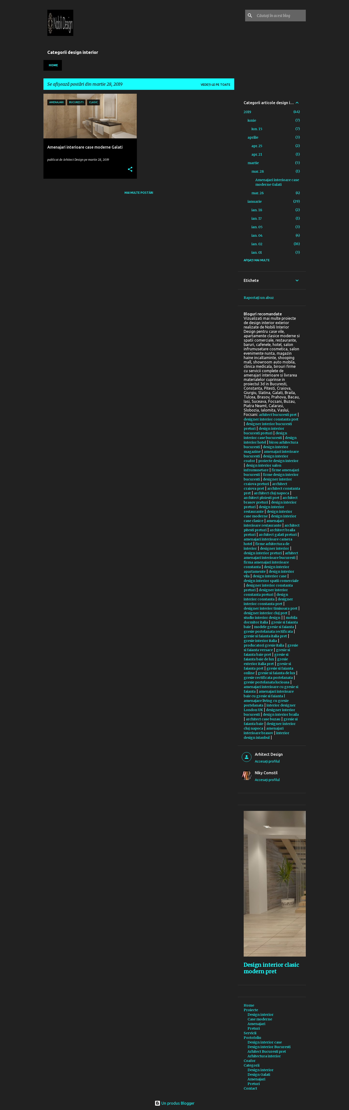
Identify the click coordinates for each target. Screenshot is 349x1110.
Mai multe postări (139, 192)
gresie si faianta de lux (276, 673)
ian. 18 (256, 210)
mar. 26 (257, 193)
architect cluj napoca (271, 493)
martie (253, 163)
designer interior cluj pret (265, 613)
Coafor (250, 1061)
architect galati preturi (278, 534)
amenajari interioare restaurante (264, 523)
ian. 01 (256, 252)
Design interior (261, 1014)
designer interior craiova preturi (268, 481)
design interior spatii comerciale (271, 581)
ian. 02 (256, 244)
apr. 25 (256, 146)
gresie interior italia (260, 641)
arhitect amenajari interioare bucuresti (271, 555)
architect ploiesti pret (261, 498)
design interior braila (281, 714)
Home (53, 65)
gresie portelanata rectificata (268, 631)
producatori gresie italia (264, 645)
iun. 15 (256, 129)
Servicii (250, 1033)
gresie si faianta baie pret (267, 652)
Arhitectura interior (264, 1056)
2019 (247, 112)
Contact (250, 1088)
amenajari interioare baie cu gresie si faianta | (269, 693)
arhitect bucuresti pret (278, 414)
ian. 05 (257, 227)
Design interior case (265, 1042)
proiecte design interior (278, 461)
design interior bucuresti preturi (264, 430)
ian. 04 (257, 235)
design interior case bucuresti (265, 435)
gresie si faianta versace (271, 647)
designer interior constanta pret (271, 419)
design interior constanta (266, 596)
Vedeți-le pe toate (215, 84)
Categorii (251, 1065)
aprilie (253, 137)
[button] (130, 169)
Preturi (254, 1028)
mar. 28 (257, 171)
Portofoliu (252, 1037)
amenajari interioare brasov (263, 730)
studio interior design (262, 617)
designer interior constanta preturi (266, 592)
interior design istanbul (266, 735)
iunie (252, 120)
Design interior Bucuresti (269, 1047)
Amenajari (256, 1024)
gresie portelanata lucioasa (266, 682)
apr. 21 (256, 154)
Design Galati (259, 1074)
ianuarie (255, 201)
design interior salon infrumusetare (262, 467)
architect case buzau (263, 719)
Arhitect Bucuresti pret (267, 1051)
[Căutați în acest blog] (280, 15)
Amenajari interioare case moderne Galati (277, 182)
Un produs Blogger (174, 1103)
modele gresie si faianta (274, 627)
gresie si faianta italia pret (265, 636)
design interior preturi (263, 553)
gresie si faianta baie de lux (266, 656)
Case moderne (260, 1019)
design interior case (269, 576)
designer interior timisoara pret (270, 608)
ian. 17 (256, 218)
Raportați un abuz (259, 297)
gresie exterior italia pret (266, 661)
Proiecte (251, 1010)
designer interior (274, 548)
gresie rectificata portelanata (268, 677)
